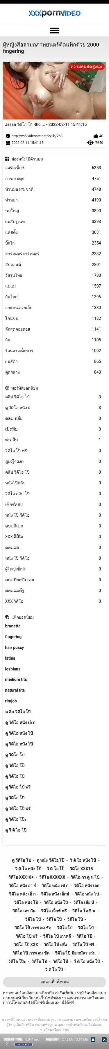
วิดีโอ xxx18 (81, 868)
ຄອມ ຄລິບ (53, 418)
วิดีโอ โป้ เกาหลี (57, 936)
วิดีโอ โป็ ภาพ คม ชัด (33, 927)
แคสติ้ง (53, 232)
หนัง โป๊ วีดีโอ (53, 515)
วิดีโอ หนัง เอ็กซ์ (55, 894)
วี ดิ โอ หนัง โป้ (87, 961)
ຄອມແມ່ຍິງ (53, 590)
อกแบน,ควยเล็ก (53, 307)
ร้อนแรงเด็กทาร (53, 350)
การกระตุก (53, 178)
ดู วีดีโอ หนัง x (53, 407)
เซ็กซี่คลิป (53, 504)
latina (10, 658)
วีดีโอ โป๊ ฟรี (53, 450)
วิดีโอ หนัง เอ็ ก (22, 894)
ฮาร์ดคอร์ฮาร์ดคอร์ (53, 253)
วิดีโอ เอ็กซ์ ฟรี (54, 911)
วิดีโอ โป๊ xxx (26, 944)
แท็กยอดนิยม (22, 617)
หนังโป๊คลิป (53, 483)
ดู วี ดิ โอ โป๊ (15, 830)
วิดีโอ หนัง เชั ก (55, 885)
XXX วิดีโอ (53, 601)
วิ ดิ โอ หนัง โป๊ (28, 868)
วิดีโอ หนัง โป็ (26, 902)
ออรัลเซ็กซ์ (53, 167)
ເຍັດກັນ (53, 429)
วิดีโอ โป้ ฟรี (26, 936)
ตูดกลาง (53, 372)
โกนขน (53, 318)
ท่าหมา (53, 200)
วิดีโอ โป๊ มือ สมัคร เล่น (75, 953)
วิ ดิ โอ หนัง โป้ (83, 860)
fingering (13, 636)
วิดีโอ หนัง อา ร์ (22, 885)
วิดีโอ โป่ (64, 927)
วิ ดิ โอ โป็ (55, 868)
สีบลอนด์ (53, 264)
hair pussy (14, 647)
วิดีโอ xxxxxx (52, 877)
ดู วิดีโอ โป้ (14, 776)
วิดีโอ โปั (32, 919)
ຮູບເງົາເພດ (53, 461)
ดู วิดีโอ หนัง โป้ (19, 733)
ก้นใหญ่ (53, 297)
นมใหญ (53, 210)
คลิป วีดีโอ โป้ (53, 397)
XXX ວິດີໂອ (53, 536)
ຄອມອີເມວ (53, 526)
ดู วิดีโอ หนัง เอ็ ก (20, 722)
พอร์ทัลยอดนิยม (24, 388)
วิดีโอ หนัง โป (87, 894)
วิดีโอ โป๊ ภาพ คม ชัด (30, 953)
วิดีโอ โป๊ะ (17, 961)
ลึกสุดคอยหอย (53, 329)
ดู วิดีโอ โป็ (14, 765)
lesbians (13, 669)
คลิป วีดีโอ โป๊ (53, 472)
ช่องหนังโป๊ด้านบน (27, 159)
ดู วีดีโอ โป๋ (21, 860)
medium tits (16, 679)
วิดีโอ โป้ (85, 927)
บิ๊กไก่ (53, 243)
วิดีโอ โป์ (60, 961)
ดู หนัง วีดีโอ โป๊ (50, 860)
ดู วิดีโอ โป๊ (14, 797)
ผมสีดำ (53, 361)
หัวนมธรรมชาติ (53, 189)
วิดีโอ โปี (54, 919)
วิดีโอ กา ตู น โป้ (85, 877)
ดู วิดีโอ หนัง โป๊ (19, 744)
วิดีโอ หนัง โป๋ (56, 902)
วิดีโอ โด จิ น (83, 911)
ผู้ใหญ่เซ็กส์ (53, 569)
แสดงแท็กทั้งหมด (55, 982)
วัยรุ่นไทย (53, 275)
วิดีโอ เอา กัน (23, 911)
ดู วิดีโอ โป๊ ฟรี (18, 808)
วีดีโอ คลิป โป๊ (53, 493)
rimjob (11, 701)
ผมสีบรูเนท (53, 221)
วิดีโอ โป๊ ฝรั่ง (55, 944)
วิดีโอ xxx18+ (21, 877)
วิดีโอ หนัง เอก (86, 885)
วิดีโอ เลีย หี (83, 902)
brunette (13, 626)
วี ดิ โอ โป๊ (53, 969)
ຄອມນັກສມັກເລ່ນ (53, 579)
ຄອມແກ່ (53, 547)
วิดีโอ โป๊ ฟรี (83, 944)
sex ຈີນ (53, 440)
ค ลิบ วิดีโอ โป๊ (18, 711)
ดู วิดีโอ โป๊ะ (16, 819)
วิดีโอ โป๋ (39, 961)
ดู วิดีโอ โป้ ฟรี (18, 787)
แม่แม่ (53, 286)
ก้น (53, 340)
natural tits (15, 690)
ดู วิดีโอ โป (14, 754)
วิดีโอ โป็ (75, 919)
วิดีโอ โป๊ (84, 936)
